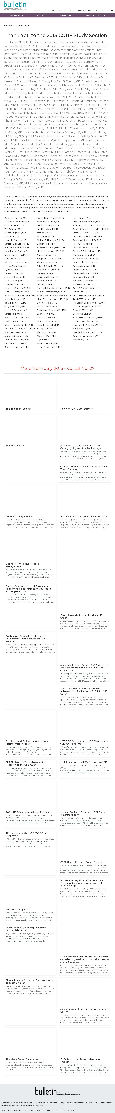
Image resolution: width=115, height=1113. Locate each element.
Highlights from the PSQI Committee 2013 (83, 762)
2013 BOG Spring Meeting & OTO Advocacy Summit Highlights (84, 742)
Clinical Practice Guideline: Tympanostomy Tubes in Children (29, 981)
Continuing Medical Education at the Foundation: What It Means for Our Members (26, 639)
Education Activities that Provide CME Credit (81, 616)
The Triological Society (18, 409)
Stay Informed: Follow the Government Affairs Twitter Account (28, 742)
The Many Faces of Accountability (24, 1059)
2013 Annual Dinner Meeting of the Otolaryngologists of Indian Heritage (80, 447)
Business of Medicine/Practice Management (22, 565)
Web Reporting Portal (18, 909)
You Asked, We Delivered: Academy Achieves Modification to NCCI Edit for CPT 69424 (83, 691)
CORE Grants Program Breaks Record (81, 862)
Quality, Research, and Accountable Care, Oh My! (83, 1010)
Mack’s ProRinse (15, 445)
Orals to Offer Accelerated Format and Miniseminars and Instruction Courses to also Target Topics (28, 589)
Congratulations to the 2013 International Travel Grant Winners (83, 468)
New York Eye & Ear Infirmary (76, 409)
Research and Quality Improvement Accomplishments (26, 929)
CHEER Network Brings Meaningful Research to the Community (25, 763)
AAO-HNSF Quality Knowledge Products (28, 812)
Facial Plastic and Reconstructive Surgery (83, 516)
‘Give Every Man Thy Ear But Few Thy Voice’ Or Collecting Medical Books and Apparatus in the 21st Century (84, 959)
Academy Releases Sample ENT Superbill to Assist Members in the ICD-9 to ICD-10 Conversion (84, 668)
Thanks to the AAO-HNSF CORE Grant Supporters (27, 834)
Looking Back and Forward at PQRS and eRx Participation (82, 813)
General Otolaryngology (19, 516)
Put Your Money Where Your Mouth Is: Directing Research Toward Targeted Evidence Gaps (82, 883)
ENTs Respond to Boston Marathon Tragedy (80, 1060)
